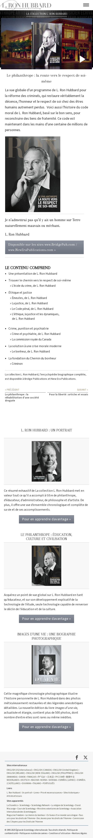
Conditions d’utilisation (59, 833)
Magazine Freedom (15, 815)
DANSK (22, 776)
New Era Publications (63, 379)
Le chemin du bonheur (35, 815)
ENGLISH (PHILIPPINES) (62, 773)
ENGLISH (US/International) (19, 769)
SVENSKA (52, 780)
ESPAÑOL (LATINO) (67, 780)
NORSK (43, 780)
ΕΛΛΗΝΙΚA (26, 783)
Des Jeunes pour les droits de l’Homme (54, 818)
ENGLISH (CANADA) (43, 769)
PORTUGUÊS (48, 783)
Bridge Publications (35, 379)
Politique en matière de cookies (33, 833)
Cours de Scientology (26, 808)
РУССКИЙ (59, 776)
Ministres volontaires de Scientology (53, 808)
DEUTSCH (25, 780)
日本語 (50, 776)
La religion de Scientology (62, 805)
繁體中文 (70, 776)
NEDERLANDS (13, 780)
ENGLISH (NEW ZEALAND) (38, 773)
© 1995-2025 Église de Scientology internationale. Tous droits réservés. (36, 830)
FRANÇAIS (31, 776)
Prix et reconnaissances (51, 792)
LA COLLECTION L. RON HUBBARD (46, 13)
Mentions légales (79, 833)
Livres (36, 792)
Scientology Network (40, 805)
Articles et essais (14, 796)
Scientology (25, 805)
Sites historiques (71, 792)
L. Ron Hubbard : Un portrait (20, 792)
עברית (41, 777)
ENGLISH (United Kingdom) (65, 769)
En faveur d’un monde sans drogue (62, 815)
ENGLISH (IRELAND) (16, 773)
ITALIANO (37, 783)
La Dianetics (12, 805)
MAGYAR (35, 780)
